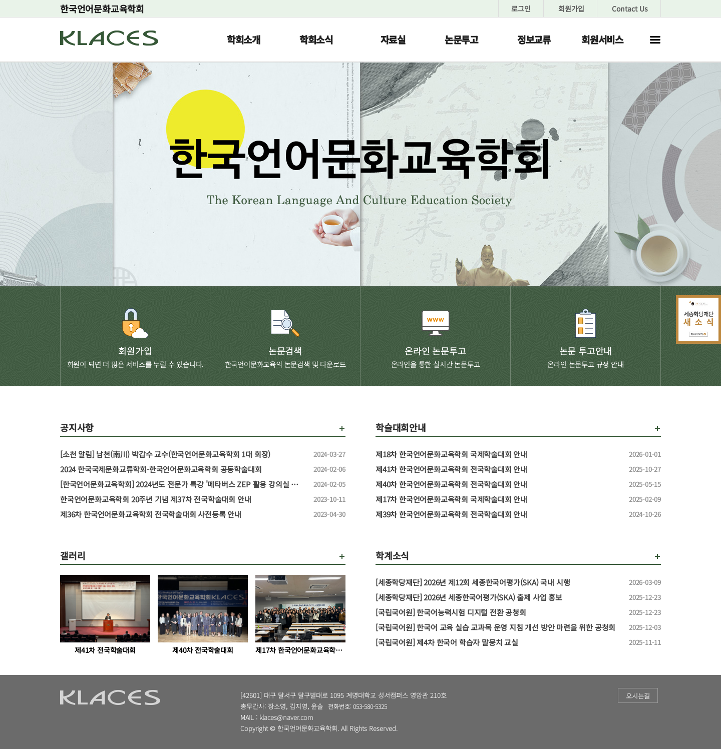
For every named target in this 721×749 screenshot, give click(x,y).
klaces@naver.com (286, 717)
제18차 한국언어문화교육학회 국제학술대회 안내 (498, 454)
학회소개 (243, 39)
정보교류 (534, 39)
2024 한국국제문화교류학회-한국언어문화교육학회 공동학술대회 (182, 469)
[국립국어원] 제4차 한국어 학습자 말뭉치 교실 (498, 642)
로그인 (521, 9)
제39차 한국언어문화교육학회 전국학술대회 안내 (498, 514)
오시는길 (638, 695)
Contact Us (630, 9)
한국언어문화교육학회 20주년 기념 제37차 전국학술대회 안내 (182, 499)
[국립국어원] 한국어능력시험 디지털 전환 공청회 (498, 612)
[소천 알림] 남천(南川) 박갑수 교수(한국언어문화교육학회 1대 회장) (182, 454)
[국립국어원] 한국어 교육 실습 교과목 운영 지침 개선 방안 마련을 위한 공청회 (498, 627)
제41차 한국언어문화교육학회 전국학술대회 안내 (498, 469)
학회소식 (316, 39)
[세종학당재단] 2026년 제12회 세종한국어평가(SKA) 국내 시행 (498, 582)
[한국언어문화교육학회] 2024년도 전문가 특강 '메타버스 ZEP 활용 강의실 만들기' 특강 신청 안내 (182, 484)
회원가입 (571, 9)
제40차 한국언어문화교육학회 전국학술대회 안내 (498, 484)
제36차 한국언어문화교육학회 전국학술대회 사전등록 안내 (182, 514)
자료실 (393, 39)
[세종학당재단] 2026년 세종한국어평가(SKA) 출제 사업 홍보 (498, 597)
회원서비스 (602, 39)
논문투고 (461, 39)
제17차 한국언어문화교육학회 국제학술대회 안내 (498, 499)
